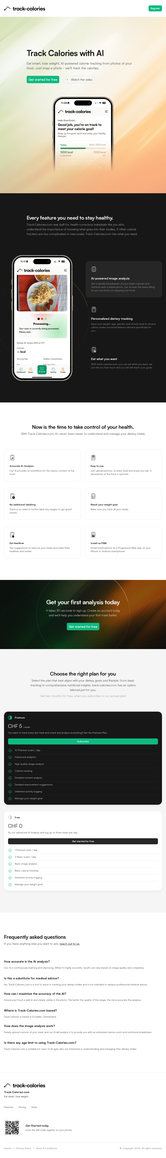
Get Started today (37, 1125)
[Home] (24, 8)
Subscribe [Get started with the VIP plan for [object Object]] (83, 741)
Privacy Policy (23, 1148)
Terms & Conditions (46, 1148)
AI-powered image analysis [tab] (110, 278)
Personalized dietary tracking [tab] (112, 318)
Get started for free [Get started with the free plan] (43, 79)
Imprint (7, 1148)
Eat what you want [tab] (104, 358)
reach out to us (69, 943)
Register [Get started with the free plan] (155, 8)
